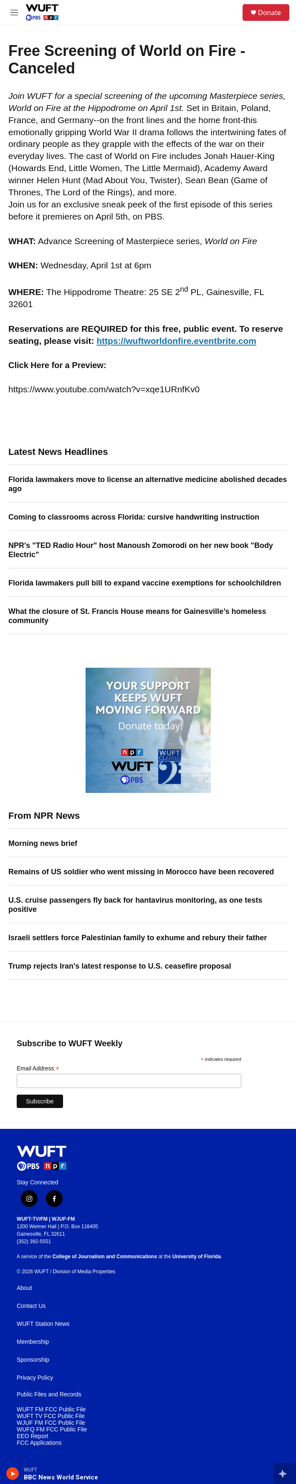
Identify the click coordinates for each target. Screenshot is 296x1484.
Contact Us (31, 1306)
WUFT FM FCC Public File (51, 1409)
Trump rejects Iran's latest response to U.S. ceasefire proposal (119, 966)
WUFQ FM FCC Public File (52, 1429)
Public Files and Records (49, 1394)
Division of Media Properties (84, 1272)
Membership (33, 1342)
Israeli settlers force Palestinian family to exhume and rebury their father (137, 938)
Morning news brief (42, 843)
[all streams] (285, 1473)
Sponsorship (33, 1360)
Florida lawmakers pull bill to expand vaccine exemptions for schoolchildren (144, 583)
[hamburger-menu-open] (14, 12)
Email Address (38, 1069)
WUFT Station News (43, 1324)
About (24, 1288)
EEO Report (32, 1436)
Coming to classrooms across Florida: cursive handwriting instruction (133, 517)
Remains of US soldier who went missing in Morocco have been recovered (141, 872)
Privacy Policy (35, 1378)
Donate (269, 12)
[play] (13, 1473)
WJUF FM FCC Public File (51, 1423)
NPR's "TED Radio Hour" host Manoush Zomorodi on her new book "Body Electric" (140, 550)
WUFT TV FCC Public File (51, 1416)
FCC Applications (39, 1443)
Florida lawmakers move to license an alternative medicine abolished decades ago (147, 484)
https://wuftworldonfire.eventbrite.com (176, 341)
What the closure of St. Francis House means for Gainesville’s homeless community (137, 616)
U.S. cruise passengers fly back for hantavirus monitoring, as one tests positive (135, 905)
